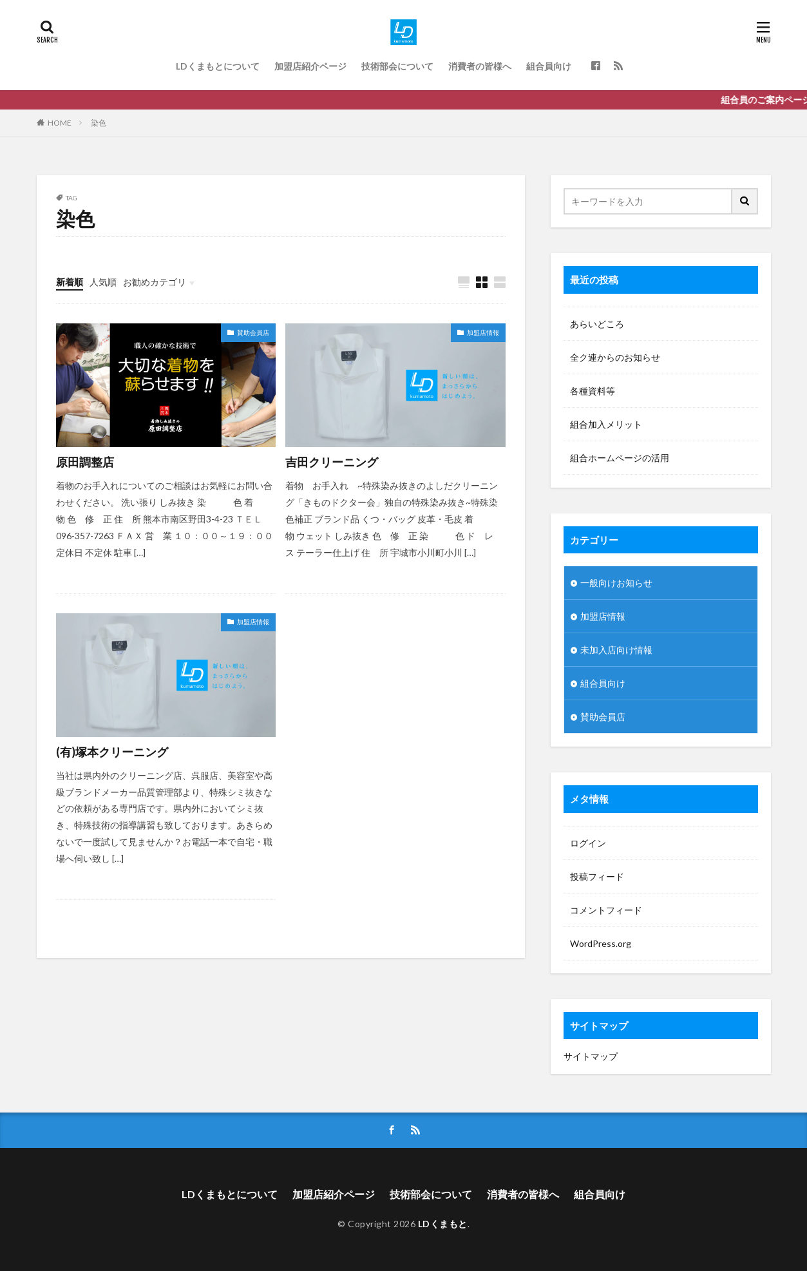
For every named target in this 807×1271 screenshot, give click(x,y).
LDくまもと (443, 1223)
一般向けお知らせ (616, 582)
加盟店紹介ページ (310, 66)
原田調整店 (85, 462)
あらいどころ (597, 323)
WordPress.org (600, 943)
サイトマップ (591, 1056)
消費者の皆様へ (479, 66)
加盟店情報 (483, 332)
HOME (59, 123)
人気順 (103, 281)
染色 (98, 123)
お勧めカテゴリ (154, 281)
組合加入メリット (606, 424)
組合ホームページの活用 (619, 457)
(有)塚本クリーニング (112, 752)
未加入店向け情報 (616, 649)
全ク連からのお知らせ (615, 357)
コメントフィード (606, 909)
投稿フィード (597, 876)
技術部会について (397, 66)
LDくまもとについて (218, 66)
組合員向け (548, 66)
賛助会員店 (253, 332)
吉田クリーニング (331, 462)
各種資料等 (592, 390)
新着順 (69, 281)
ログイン (588, 842)
